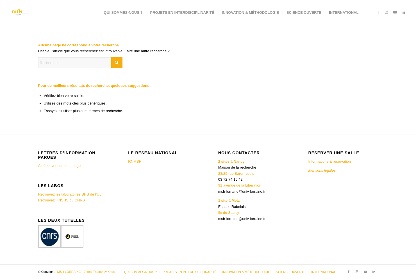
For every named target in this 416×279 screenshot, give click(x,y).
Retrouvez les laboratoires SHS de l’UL (69, 194)
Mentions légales (322, 170)
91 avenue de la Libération (239, 185)
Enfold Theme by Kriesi (99, 271)
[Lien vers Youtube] (395, 12)
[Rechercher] (80, 62)
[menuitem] (123, 12)
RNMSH (135, 161)
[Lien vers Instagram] (386, 12)
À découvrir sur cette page (59, 166)
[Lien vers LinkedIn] (403, 12)
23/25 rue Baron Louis (236, 173)
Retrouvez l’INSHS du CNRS (61, 200)
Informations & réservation (329, 161)
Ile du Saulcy (228, 212)
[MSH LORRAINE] (20, 12)
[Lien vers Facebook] (378, 12)
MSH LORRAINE (69, 271)
